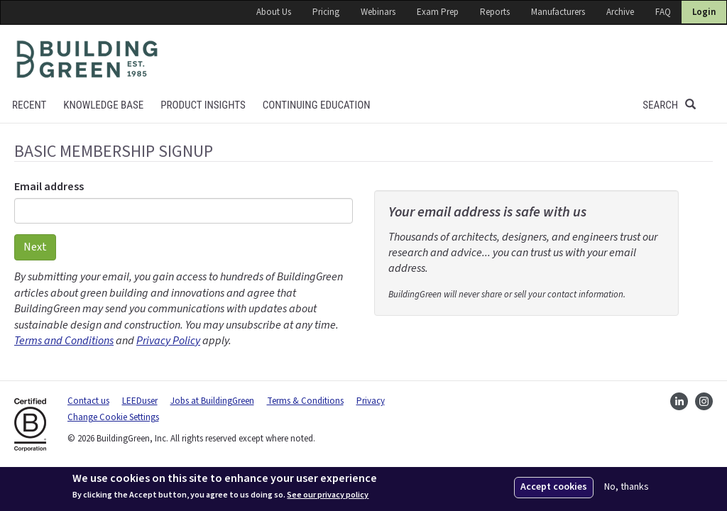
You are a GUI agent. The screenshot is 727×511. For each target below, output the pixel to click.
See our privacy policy (327, 495)
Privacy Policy (168, 340)
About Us (273, 12)
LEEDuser (140, 401)
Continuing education (317, 105)
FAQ (663, 12)
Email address (49, 186)
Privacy (370, 401)
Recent (29, 105)
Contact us (88, 401)
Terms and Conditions (64, 340)
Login (704, 12)
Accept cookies (553, 487)
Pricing (325, 12)
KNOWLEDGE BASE (103, 105)
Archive (620, 12)
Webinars (378, 12)
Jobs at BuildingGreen (212, 401)
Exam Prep (438, 12)
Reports (495, 12)
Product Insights (203, 105)
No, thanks (626, 487)
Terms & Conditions (305, 401)
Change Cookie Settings (113, 417)
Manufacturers (558, 12)
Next (35, 247)
